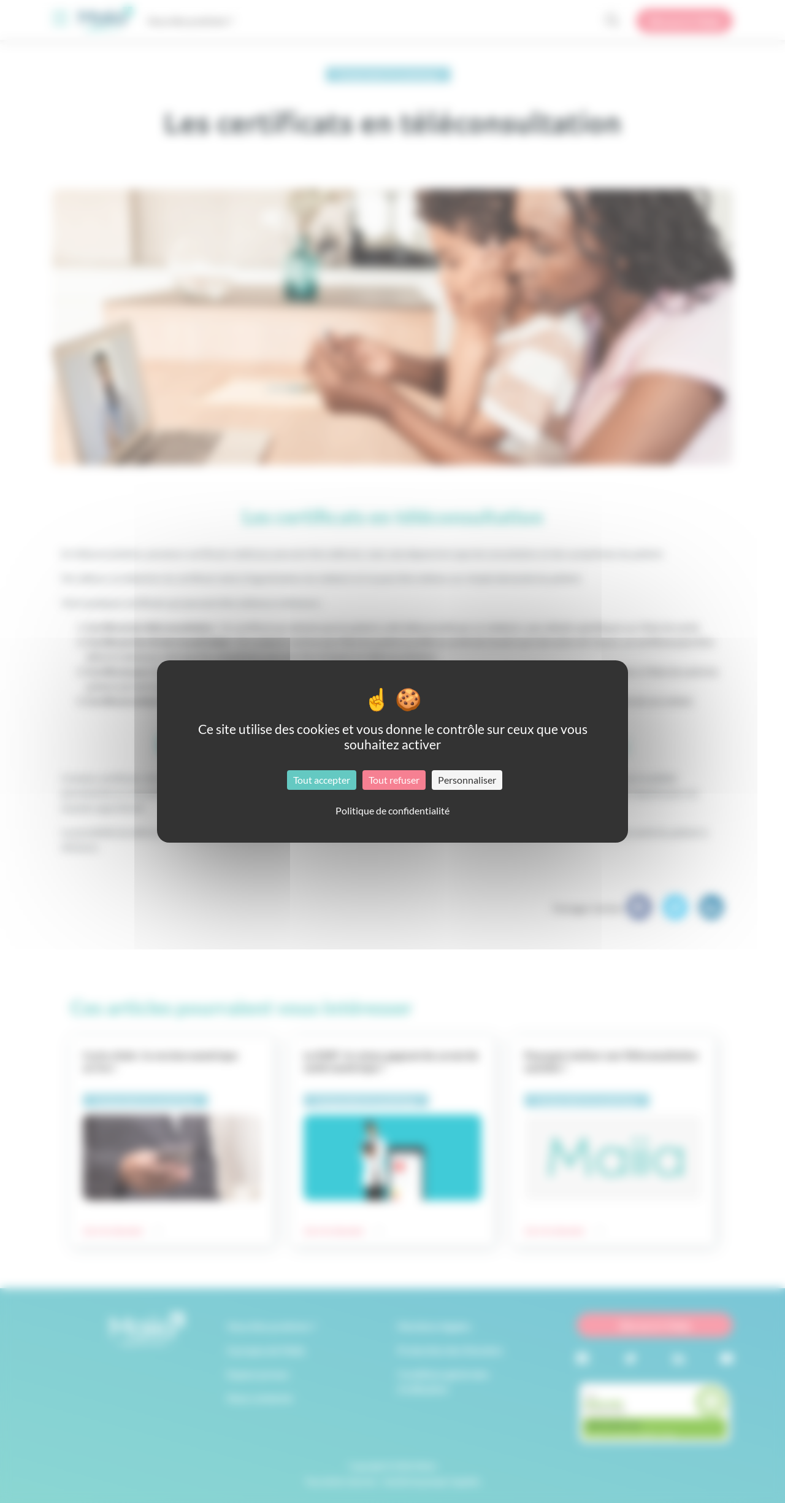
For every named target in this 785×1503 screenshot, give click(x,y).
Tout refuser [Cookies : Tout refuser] (394, 780)
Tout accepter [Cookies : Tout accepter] (321, 780)
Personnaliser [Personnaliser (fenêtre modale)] (467, 780)
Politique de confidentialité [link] (392, 810)
